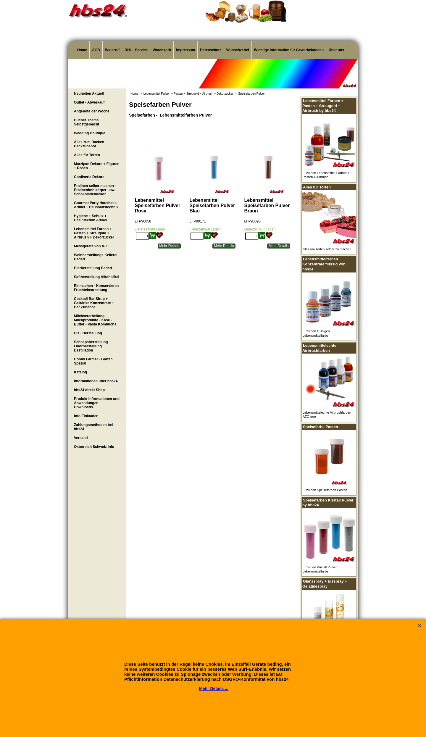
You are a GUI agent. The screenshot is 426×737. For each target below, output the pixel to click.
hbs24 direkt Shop (89, 390)
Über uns (336, 50)
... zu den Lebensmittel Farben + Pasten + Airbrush (326, 175)
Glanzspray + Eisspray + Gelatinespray (324, 583)
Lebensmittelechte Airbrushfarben (319, 348)
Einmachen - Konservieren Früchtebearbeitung (96, 288)
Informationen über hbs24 (95, 381)
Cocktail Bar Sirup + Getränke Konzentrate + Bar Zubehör (94, 303)
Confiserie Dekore (89, 177)
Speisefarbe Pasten (320, 427)
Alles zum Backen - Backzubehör (90, 144)
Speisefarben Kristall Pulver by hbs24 (328, 502)
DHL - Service (136, 50)
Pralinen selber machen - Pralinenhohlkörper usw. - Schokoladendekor (95, 190)
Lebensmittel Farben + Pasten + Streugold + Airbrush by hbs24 (322, 106)
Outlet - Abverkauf (89, 102)
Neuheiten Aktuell (89, 93)
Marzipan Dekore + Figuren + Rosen (97, 166)
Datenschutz (210, 50)
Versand (81, 438)
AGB (96, 50)
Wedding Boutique (89, 133)
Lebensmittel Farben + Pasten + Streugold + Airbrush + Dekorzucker (94, 233)
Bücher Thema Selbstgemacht (86, 122)
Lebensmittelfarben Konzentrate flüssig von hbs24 (324, 264)
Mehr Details (169, 246)
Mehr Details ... (213, 688)
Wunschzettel (237, 50)
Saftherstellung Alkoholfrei (96, 277)
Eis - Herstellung (88, 333)
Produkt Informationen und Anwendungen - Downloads (97, 403)
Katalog (80, 372)
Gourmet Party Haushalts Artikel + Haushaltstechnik (96, 205)
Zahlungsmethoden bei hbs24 (93, 427)
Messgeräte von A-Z (91, 246)
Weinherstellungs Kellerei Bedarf (95, 257)
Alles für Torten (87, 155)
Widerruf (112, 50)
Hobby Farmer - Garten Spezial (93, 361)
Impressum (185, 50)
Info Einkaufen (86, 416)
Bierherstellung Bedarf (93, 268)
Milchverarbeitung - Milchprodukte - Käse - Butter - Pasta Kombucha (95, 320)
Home (82, 50)
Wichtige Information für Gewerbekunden (289, 50)
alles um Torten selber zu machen (327, 249)
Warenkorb (162, 50)
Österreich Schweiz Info (94, 447)
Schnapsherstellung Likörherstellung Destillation (91, 346)
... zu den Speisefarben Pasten (325, 490)
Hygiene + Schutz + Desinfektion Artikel (90, 218)
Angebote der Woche (91, 111)
